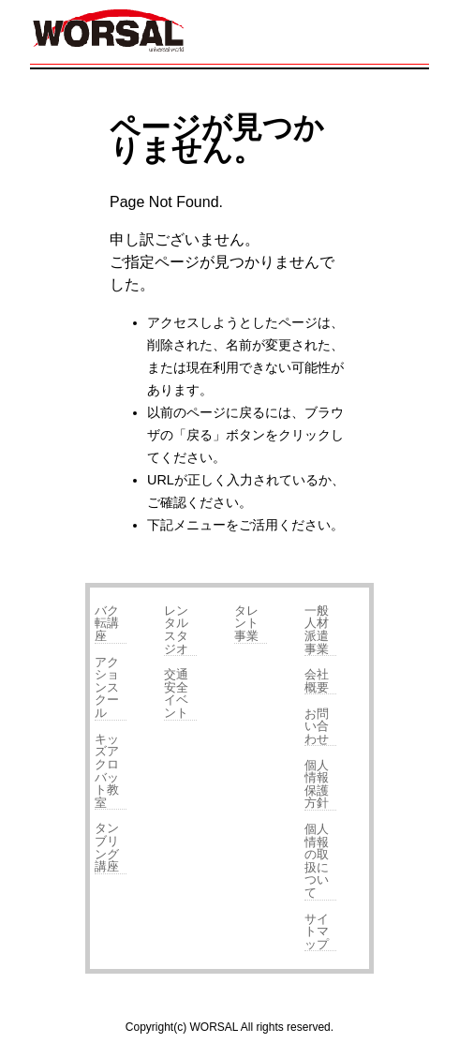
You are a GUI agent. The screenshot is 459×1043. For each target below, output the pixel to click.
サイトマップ (316, 931)
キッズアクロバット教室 (107, 771)
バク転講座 (107, 623)
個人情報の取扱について (316, 861)
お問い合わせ (316, 726)
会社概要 (316, 680)
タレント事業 (246, 623)
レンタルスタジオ (176, 629)
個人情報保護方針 (316, 784)
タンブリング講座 (107, 847)
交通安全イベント (176, 693)
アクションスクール (107, 687)
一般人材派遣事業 (316, 629)
